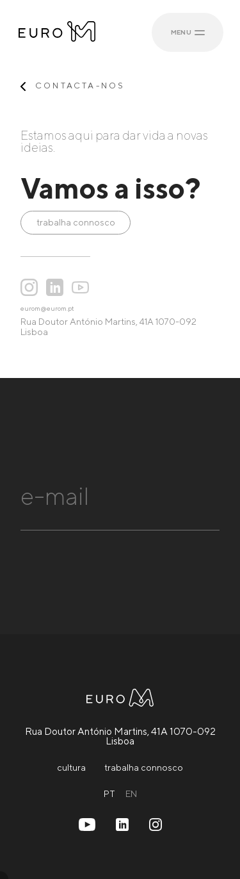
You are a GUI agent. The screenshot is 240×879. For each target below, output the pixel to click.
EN (131, 793)
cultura (71, 767)
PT (109, 793)
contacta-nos (80, 86)
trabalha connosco (75, 222)
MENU (188, 32)
